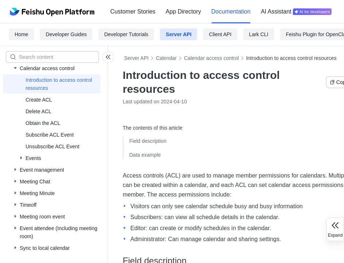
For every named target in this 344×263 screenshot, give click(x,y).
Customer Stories (133, 11)
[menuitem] (133, 11)
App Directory (183, 11)
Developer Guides (66, 34)
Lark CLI (258, 34)
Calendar (166, 58)
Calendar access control (211, 58)
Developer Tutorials (126, 34)
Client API (220, 34)
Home (21, 34)
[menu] (221, 11)
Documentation (231, 11)
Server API (178, 34)
